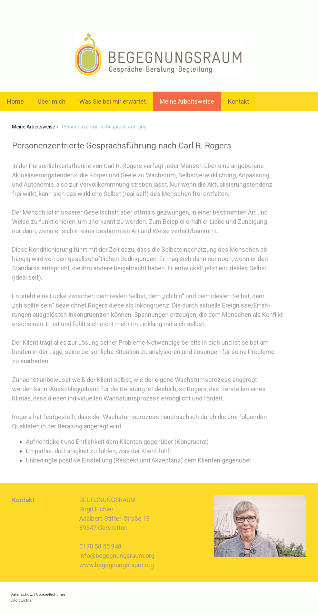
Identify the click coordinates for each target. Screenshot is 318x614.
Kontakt (238, 101)
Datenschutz (21, 594)
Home (15, 101)
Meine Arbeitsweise (187, 101)
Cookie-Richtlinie (50, 594)
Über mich (52, 101)
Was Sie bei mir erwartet (112, 101)
